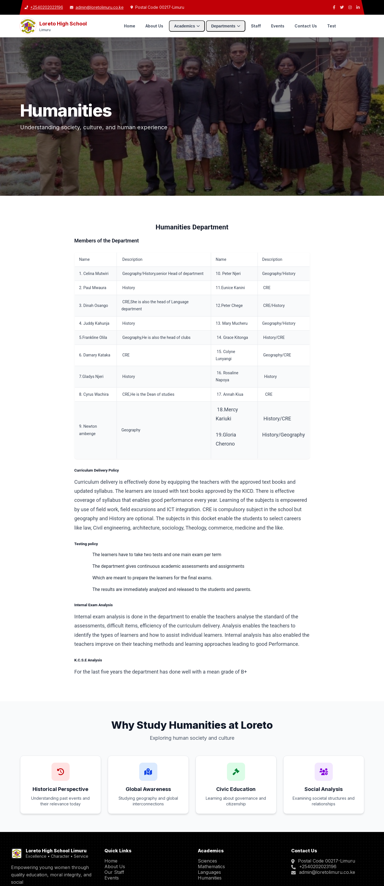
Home (129, 25)
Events (277, 25)
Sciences (207, 861)
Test (331, 25)
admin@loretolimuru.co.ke (327, 872)
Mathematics (211, 866)
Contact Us (306, 25)
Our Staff (114, 872)
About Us (154, 25)
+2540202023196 (317, 866)
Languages (209, 872)
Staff (256, 25)
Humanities (210, 878)
